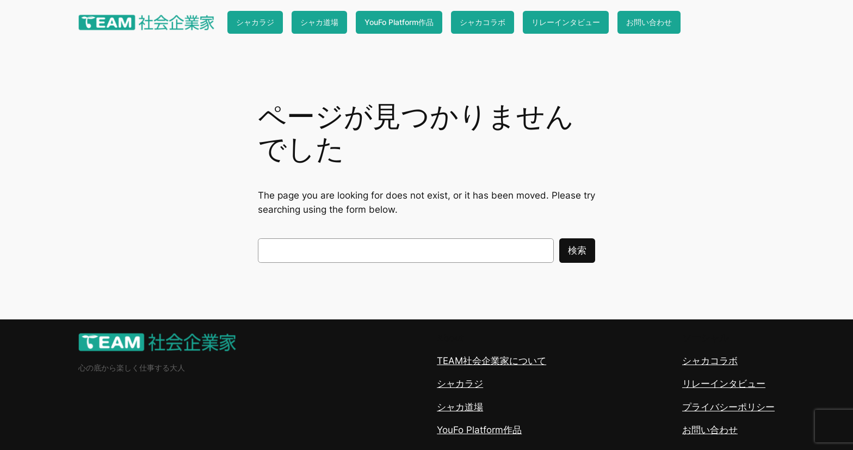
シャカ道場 (319, 22)
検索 (577, 250)
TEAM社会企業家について (491, 360)
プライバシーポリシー (728, 407)
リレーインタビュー (565, 22)
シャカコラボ (482, 22)
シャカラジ (255, 22)
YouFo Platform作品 (399, 22)
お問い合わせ (649, 22)
